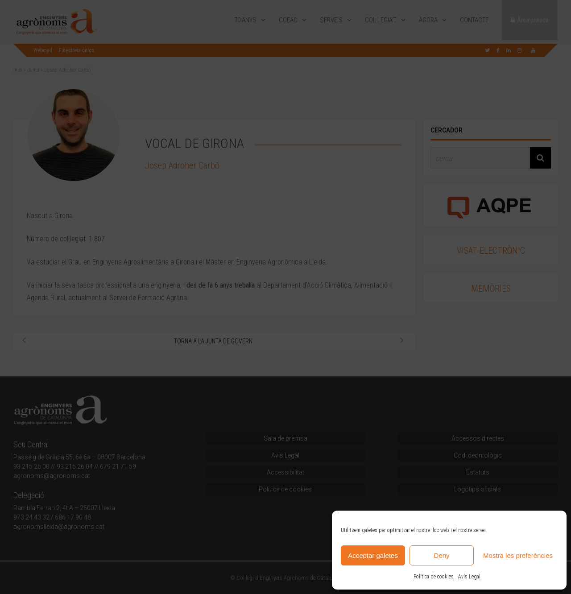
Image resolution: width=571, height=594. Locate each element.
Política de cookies (434, 576)
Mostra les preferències (518, 555)
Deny (442, 555)
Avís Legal (469, 576)
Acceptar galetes (373, 555)
